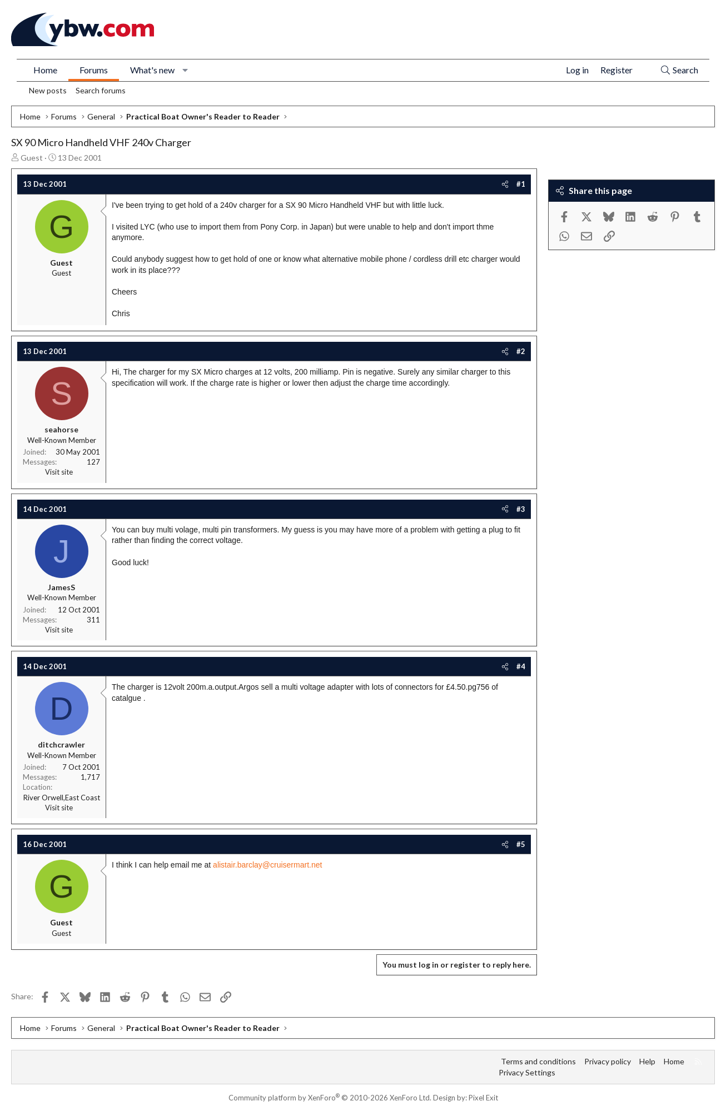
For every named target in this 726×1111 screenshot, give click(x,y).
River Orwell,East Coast (61, 797)
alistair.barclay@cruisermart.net (267, 864)
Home (45, 69)
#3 (520, 509)
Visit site (59, 471)
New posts (48, 90)
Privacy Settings (527, 1072)
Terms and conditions (538, 1061)
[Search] (679, 70)
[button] (185, 70)
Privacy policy (607, 1061)
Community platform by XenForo (329, 1097)
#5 (520, 844)
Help (647, 1061)
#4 (520, 666)
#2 (520, 351)
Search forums (101, 90)
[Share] (505, 184)
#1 (520, 184)
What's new (152, 69)
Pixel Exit (483, 1097)
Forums (93, 69)
